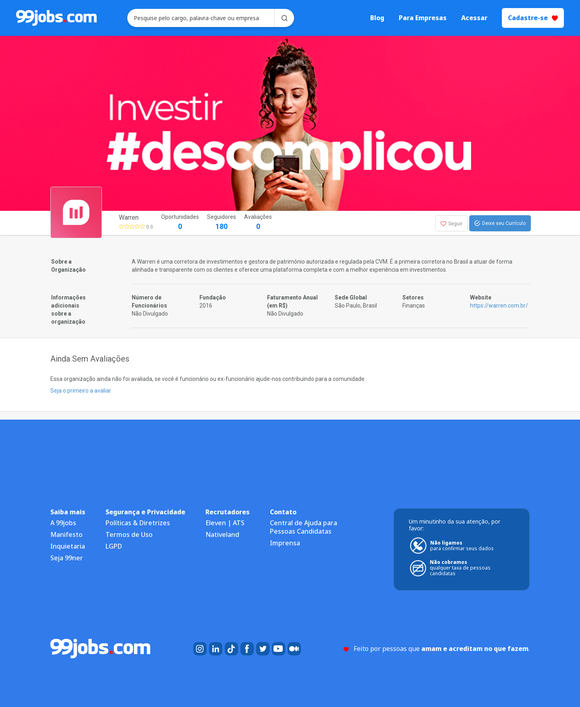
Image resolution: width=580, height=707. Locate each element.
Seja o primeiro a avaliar (80, 390)
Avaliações (258, 223)
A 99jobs (63, 522)
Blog (377, 18)
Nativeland (222, 534)
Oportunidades (180, 223)
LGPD (114, 546)
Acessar (474, 18)
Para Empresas (423, 18)
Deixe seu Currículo (500, 223)
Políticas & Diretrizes (138, 522)
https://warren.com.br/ (499, 305)
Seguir (451, 224)
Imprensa (285, 543)
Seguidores (221, 223)
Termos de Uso (129, 534)
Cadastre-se (533, 17)
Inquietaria (67, 546)
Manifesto (66, 534)
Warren (129, 217)
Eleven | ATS (224, 522)
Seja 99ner (66, 557)
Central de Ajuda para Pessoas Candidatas (303, 527)
